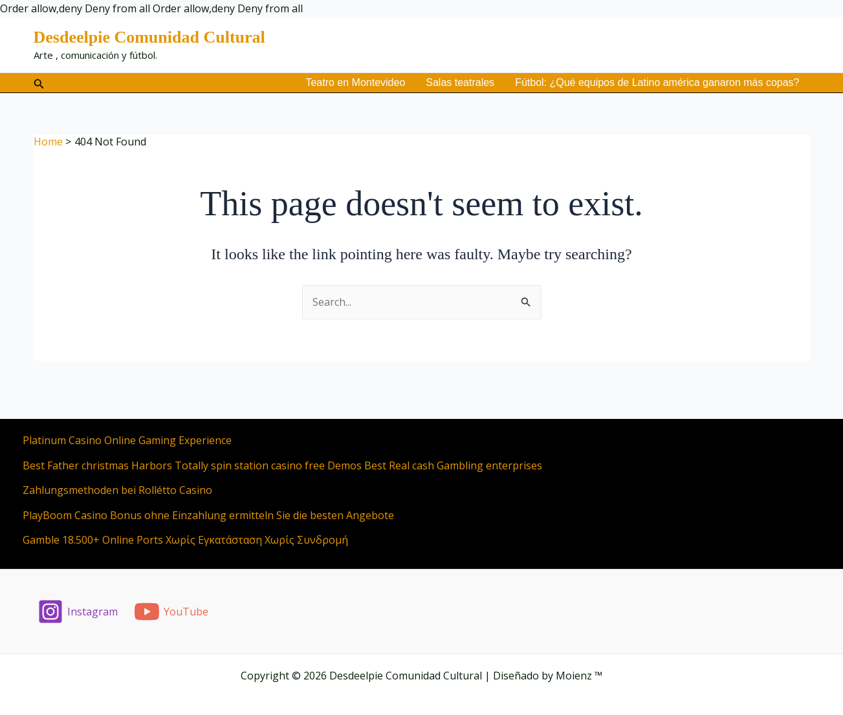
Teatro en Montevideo (355, 82)
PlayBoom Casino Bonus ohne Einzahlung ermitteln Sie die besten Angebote (208, 515)
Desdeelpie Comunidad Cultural (149, 37)
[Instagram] (78, 611)
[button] (39, 82)
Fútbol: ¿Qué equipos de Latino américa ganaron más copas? (657, 82)
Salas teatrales (460, 82)
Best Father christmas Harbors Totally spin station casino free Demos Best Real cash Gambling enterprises (282, 465)
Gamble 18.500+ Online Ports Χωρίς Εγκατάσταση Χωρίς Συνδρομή (185, 540)
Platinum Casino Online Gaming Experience (127, 440)
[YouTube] (170, 611)
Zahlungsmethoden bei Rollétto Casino (117, 490)
